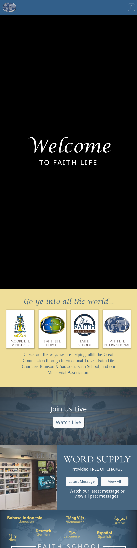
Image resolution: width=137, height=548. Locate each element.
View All (114, 481)
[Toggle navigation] (131, 7)
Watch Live (68, 422)
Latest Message (82, 481)
